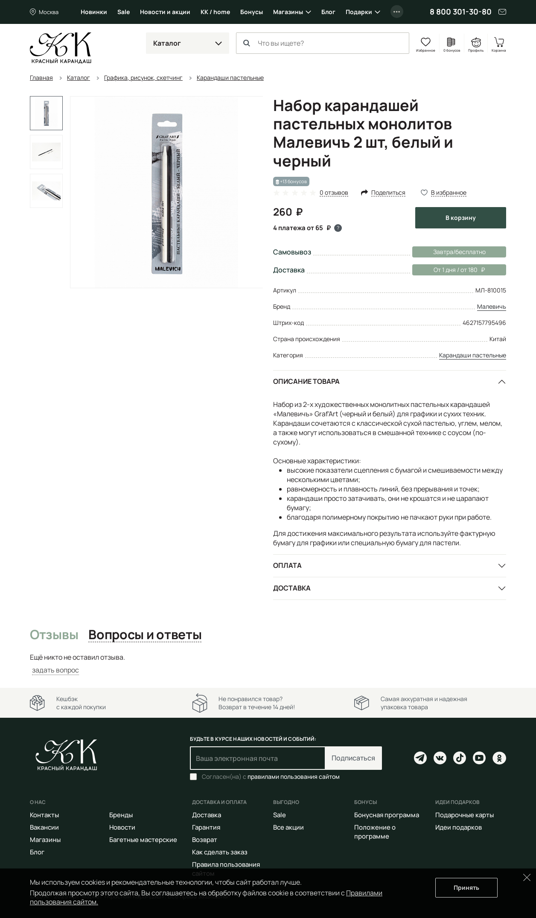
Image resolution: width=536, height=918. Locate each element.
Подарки (359, 12)
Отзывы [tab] (54, 635)
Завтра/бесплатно (459, 252)
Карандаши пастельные (472, 355)
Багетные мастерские (143, 839)
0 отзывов (334, 192)
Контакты (44, 814)
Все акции (288, 827)
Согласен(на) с (271, 776)
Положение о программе (375, 832)
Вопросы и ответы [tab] (144, 635)
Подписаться (353, 758)
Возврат (204, 839)
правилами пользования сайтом (294, 776)
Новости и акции (165, 12)
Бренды (121, 814)
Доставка (292, 588)
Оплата (287, 565)
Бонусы (251, 12)
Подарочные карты (464, 814)
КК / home (215, 12)
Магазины (288, 12)
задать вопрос (55, 670)
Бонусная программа (386, 814)
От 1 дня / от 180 (448, 269)
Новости (122, 827)
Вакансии (44, 827)
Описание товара (306, 381)
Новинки (94, 12)
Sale (123, 12)
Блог (328, 12)
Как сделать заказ (220, 852)
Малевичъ (491, 306)
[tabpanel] (268, 663)
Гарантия (206, 827)
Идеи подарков (458, 827)
